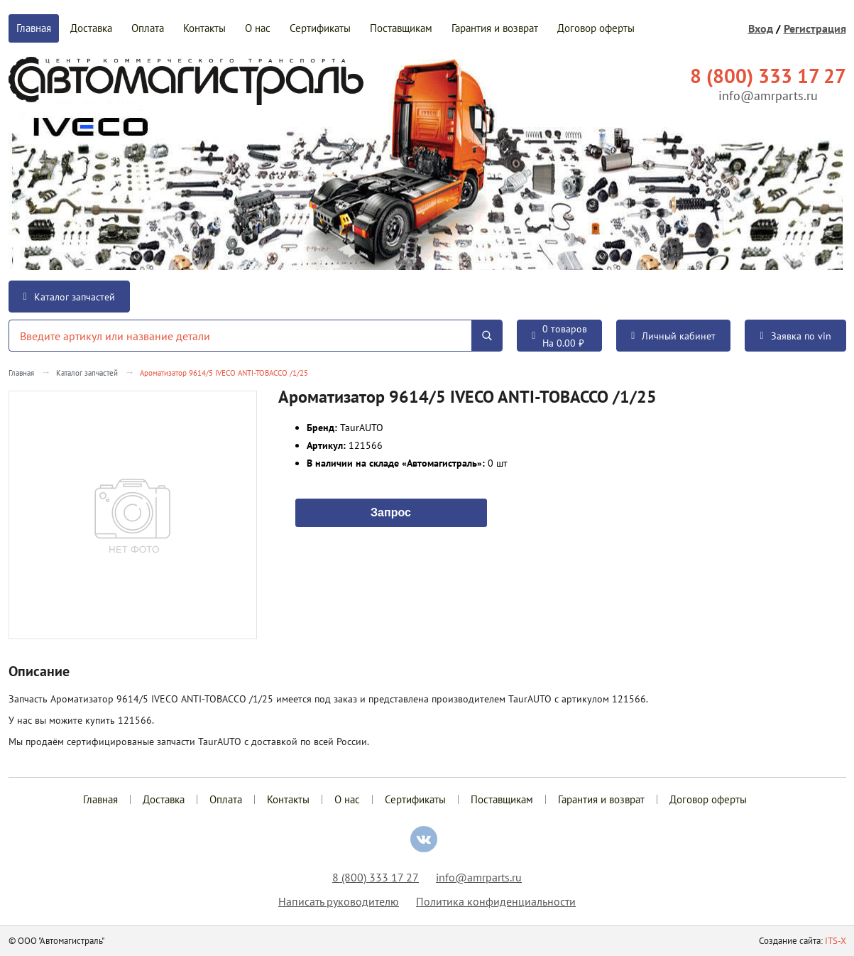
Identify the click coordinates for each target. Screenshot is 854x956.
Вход (760, 28)
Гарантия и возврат (494, 28)
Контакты (204, 28)
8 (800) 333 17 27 (375, 877)
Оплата (147, 28)
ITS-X (835, 941)
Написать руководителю (338, 901)
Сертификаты (320, 28)
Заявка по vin (795, 336)
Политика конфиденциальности (496, 901)
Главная (33, 28)
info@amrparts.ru (768, 95)
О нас (257, 28)
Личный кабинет (673, 336)
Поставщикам (401, 28)
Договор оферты (596, 28)
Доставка (91, 28)
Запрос (391, 511)
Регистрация (815, 28)
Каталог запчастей (69, 296)
